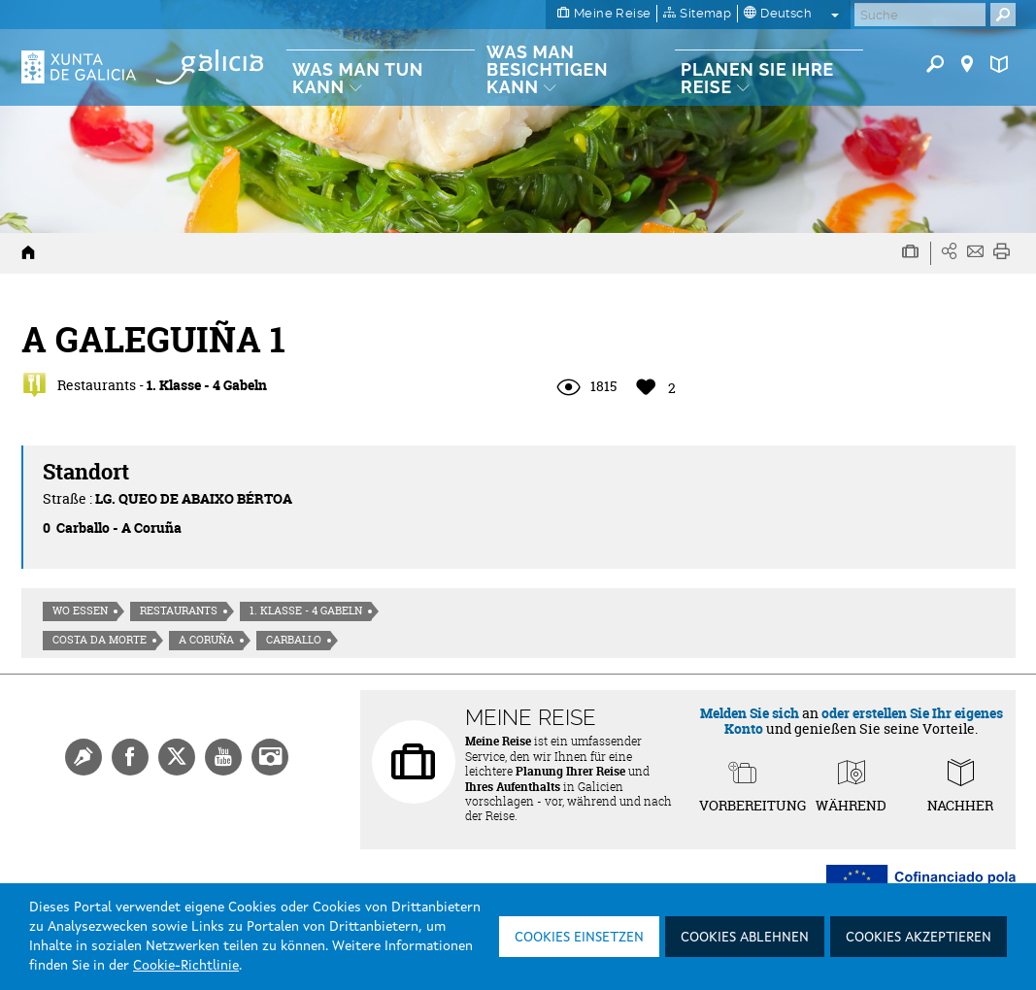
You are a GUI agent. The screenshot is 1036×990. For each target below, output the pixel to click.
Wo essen (80, 610)
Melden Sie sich (749, 713)
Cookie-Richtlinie (186, 966)
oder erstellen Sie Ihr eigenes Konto (863, 720)
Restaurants (178, 610)
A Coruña (206, 639)
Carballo (293, 639)
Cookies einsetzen (579, 937)
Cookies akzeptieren (918, 937)
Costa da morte (99, 639)
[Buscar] (920, 14)
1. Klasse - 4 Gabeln (306, 610)
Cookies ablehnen (745, 937)
